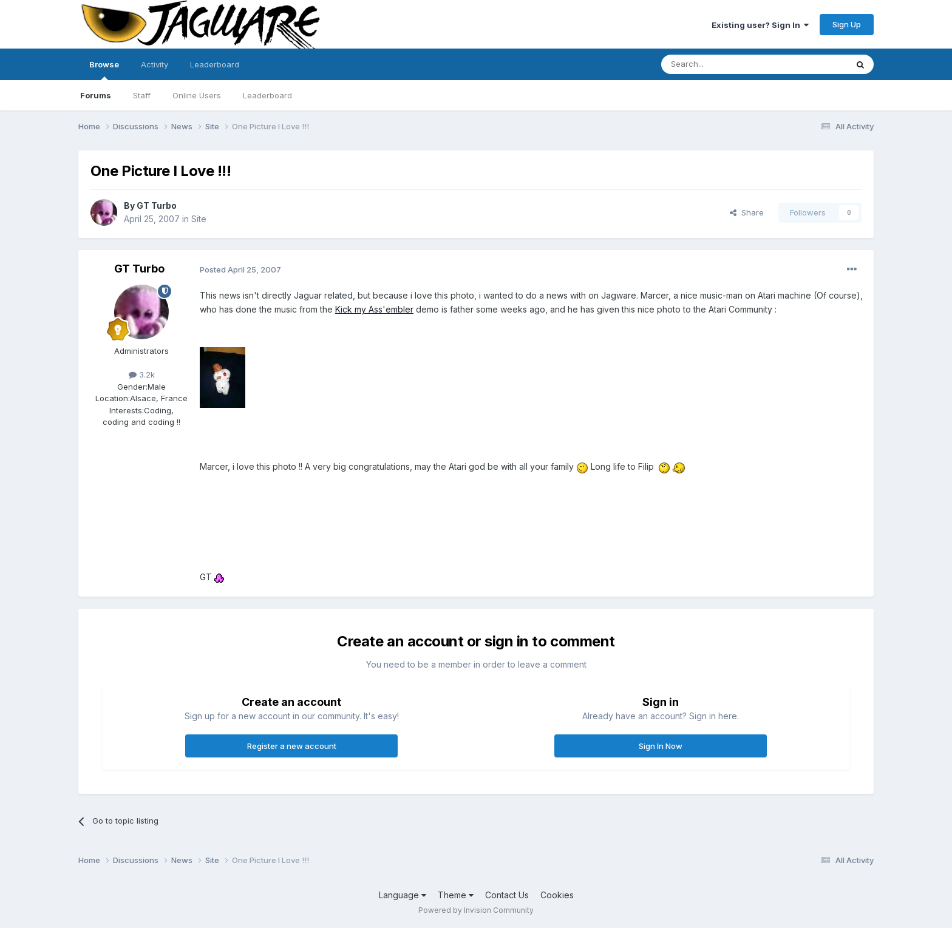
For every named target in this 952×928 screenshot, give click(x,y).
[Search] (723, 64)
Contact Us (507, 895)
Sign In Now (660, 746)
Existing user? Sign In (760, 25)
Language (402, 895)
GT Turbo (157, 205)
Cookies (557, 895)
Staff (142, 95)
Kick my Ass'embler (374, 309)
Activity (154, 64)
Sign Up (846, 24)
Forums (95, 95)
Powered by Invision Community (476, 910)
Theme (456, 895)
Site (198, 219)
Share (747, 212)
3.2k (142, 374)
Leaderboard (267, 95)
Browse (104, 69)
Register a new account (291, 746)
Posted (240, 269)
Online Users (196, 95)
